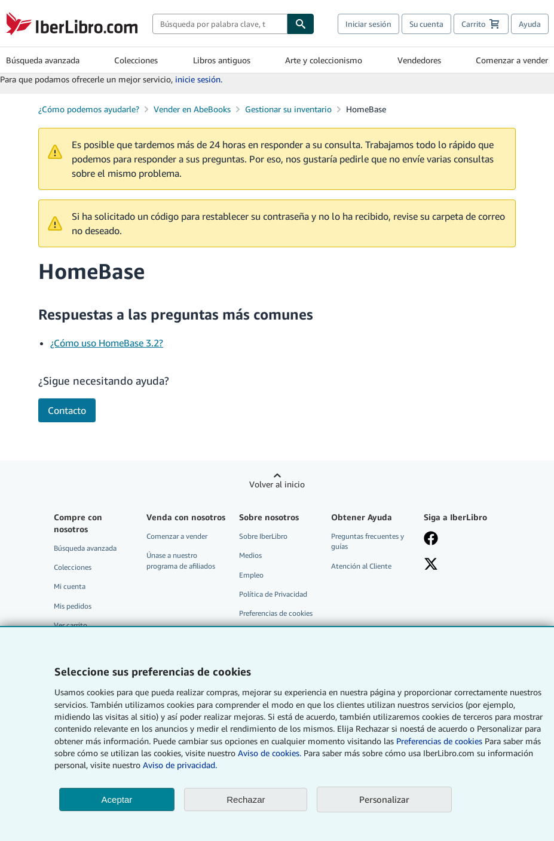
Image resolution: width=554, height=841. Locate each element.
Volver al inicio (277, 484)
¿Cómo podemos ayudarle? (88, 109)
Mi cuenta (69, 586)
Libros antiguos (221, 60)
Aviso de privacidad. (180, 765)
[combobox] (219, 24)
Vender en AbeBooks (192, 109)
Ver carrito (70, 625)
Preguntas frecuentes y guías (367, 541)
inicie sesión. (198, 79)
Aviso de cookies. (269, 753)
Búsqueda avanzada (42, 60)
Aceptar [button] (117, 799)
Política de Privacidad (273, 594)
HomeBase (366, 109)
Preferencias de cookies (439, 741)
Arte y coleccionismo (323, 60)
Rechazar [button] (246, 799)
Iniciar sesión (368, 24)
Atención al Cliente (361, 565)
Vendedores (419, 60)
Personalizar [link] (384, 799)
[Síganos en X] (464, 565)
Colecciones (136, 60)
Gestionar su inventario (288, 109)
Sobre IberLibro (263, 536)
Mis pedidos (72, 605)
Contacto (67, 410)
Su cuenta (426, 24)
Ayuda (530, 24)
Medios (250, 555)
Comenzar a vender (512, 60)
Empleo (251, 574)
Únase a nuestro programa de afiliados (180, 560)
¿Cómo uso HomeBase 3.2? (106, 343)
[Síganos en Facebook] (464, 539)
